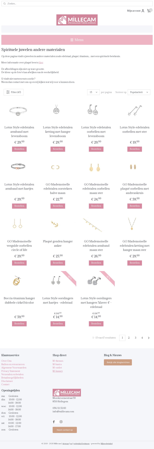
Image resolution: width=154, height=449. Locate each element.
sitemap (66, 443)
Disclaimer (7, 381)
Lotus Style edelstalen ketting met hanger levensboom (58, 132)
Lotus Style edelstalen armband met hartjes (19, 187)
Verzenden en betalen (12, 374)
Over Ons (6, 360)
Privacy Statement (10, 371)
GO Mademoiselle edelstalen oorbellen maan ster (96, 189)
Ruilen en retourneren (13, 364)
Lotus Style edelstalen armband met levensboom (19, 132)
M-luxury (58, 371)
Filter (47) (13, 92)
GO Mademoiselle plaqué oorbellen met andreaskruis (134, 189)
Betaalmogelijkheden (12, 377)
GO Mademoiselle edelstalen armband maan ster (96, 245)
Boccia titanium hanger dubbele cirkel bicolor (19, 300)
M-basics (57, 364)
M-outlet (57, 367)
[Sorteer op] (139, 92)
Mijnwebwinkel (106, 443)
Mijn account (136, 11)
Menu (77, 40)
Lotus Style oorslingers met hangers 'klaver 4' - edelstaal (96, 302)
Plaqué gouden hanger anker (58, 243)
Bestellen (19, 149)
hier (41, 62)
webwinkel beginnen (81, 443)
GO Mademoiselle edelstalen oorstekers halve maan (58, 189)
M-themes (58, 360)
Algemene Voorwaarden (13, 367)
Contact (5, 384)
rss (71, 443)
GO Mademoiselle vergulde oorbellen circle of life (19, 245)
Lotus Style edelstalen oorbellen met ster (134, 130)
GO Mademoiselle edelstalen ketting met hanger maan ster (134, 245)
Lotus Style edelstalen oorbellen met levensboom (96, 132)
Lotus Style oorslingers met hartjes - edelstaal (57, 300)
